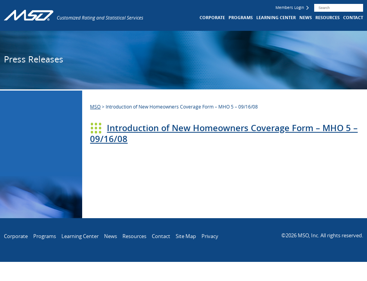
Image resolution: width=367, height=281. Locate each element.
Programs (240, 17)
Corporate (212, 17)
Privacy (209, 236)
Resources (327, 17)
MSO (95, 106)
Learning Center (276, 17)
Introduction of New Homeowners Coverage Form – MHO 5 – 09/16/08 (224, 133)
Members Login (292, 7)
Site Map (186, 236)
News (305, 17)
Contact (353, 17)
